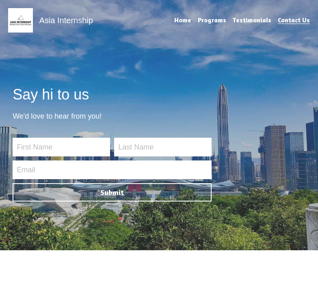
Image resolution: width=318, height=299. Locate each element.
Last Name (136, 147)
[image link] (20, 19)
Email (26, 169)
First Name (34, 147)
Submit (112, 192)
